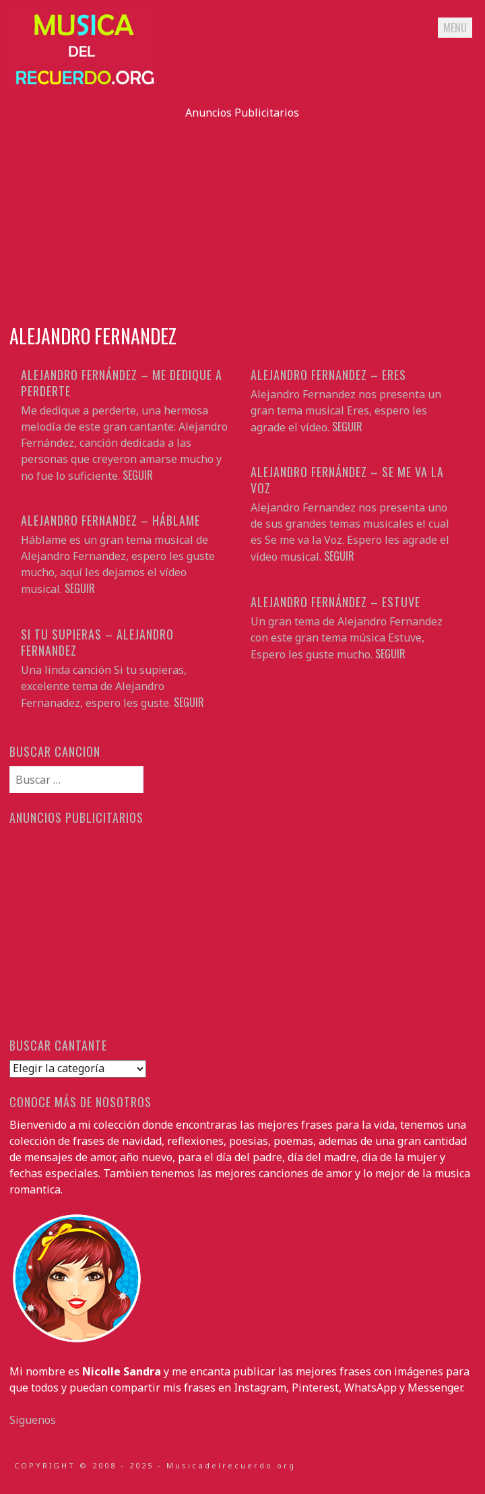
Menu (455, 28)
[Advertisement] (242, 215)
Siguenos (32, 1419)
